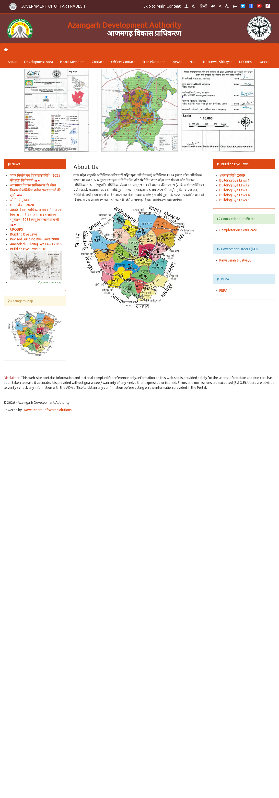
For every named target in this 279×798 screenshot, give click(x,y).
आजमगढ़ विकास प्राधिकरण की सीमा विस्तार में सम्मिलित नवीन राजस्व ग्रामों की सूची (35, 190)
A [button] (220, 6)
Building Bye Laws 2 (234, 185)
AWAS (177, 62)
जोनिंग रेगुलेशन (19, 200)
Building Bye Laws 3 (234, 190)
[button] (213, 6)
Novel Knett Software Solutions (48, 410)
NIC (192, 62)
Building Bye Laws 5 (234, 200)
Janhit (264, 62)
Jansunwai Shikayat (217, 62)
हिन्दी (203, 6)
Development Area (38, 62)
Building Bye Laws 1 (234, 180)
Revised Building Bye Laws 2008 (34, 239)
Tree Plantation (153, 62)
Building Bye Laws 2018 (28, 249)
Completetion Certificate (238, 230)
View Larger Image (50, 282)
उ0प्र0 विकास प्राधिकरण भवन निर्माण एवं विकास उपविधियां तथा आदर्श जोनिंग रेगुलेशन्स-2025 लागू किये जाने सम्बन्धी (36, 215)
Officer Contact (123, 62)
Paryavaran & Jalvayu (235, 260)
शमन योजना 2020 (22, 205)
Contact (98, 62)
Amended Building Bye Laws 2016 (36, 244)
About (12, 62)
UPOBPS (245, 62)
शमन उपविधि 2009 (232, 175)
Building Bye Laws (24, 234)
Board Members (72, 62)
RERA (223, 290)
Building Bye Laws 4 (234, 195)
